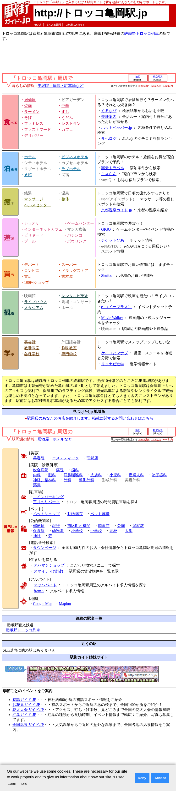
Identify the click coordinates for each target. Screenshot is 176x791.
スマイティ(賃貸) (48, 571)
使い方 (38, 24)
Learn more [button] (17, 783)
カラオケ (31, 223)
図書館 (104, 526)
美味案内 (108, 117)
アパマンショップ (49, 565)
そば (28, 118)
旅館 (28, 175)
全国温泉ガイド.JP (28, 725)
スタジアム (33, 308)
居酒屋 (30, 100)
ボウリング (76, 241)
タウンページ (44, 548)
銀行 (56, 526)
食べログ (108, 139)
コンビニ (31, 271)
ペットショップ (46, 514)
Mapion (65, 604)
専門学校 (69, 354)
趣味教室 (69, 348)
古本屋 (67, 276)
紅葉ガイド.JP (24, 715)
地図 (137, 76)
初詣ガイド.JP (24, 700)
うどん (67, 118)
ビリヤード (33, 235)
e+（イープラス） (116, 307)
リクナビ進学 (112, 364)
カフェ (67, 129)
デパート (31, 265)
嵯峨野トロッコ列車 (141, 33)
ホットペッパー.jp (116, 128)
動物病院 (75, 514)
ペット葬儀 (100, 514)
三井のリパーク (46, 502)
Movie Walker (112, 318)
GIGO (106, 229)
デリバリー (33, 135)
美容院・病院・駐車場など (60, 86)
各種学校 (31, 354)
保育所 (38, 531)
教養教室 (31, 348)
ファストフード (37, 129)
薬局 (37, 485)
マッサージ (33, 199)
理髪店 (92, 458)
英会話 (30, 342)
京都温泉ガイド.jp (116, 210)
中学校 (96, 531)
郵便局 (38, 526)
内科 (37, 475)
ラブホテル (71, 169)
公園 (121, 526)
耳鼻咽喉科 (73, 475)
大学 (128, 531)
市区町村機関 (78, 526)
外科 (67, 480)
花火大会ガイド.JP (28, 710)
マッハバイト (45, 585)
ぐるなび (108, 111)
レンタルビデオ (74, 296)
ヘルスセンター (37, 205)
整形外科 (86, 480)
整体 (65, 199)
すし (65, 112)
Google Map (42, 604)
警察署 (138, 526)
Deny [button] (142, 778)
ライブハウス (35, 302)
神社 (37, 536)
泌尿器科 (159, 475)
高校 (113, 531)
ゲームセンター (80, 223)
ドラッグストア (74, 271)
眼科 (52, 475)
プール (30, 241)
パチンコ (74, 235)
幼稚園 (58, 531)
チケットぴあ (112, 240)
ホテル (30, 157)
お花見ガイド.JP (26, 705)
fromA (39, 591)
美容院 (38, 458)
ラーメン (31, 112)
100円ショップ (36, 282)
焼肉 (28, 106)
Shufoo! (107, 276)
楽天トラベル (112, 168)
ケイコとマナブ (114, 353)
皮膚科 (96, 475)
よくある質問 (53, 24)
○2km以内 (156, 86)
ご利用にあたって (75, 24)
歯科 (75, 470)
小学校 (77, 531)
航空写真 (158, 76)
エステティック (65, 458)
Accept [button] (160, 778)
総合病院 (40, 470)
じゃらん (108, 174)
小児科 (115, 475)
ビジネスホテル (74, 157)
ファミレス (33, 124)
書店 (28, 276)
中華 (65, 106)
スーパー (69, 265)
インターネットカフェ (43, 229)
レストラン (71, 124)
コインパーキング (48, 497)
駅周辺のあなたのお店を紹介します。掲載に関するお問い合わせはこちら (90, 418)
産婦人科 (136, 475)
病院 (60, 470)
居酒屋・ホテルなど (55, 439)
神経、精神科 (44, 480)
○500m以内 (144, 86)
